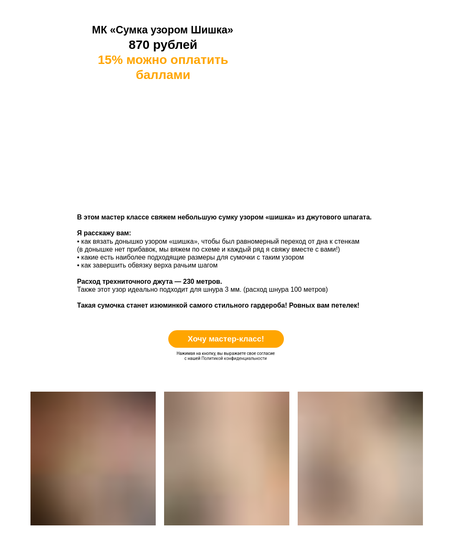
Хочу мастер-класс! (225, 338)
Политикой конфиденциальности (234, 358)
